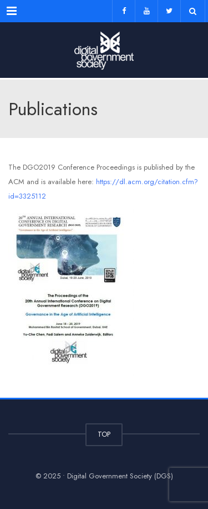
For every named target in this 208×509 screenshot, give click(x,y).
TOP (104, 434)
